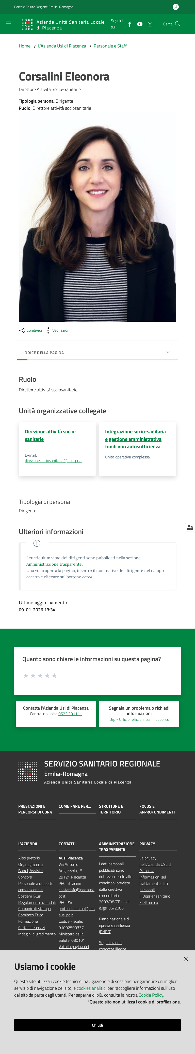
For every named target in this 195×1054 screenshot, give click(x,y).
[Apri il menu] (9, 23)
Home (24, 45)
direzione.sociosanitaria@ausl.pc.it (53, 461)
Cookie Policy (151, 995)
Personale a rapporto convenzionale (35, 887)
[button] (178, 24)
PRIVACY (147, 844)
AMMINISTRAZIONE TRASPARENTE (117, 847)
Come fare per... (75, 806)
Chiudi (97, 1025)
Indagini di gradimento (37, 934)
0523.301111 (70, 714)
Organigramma (30, 864)
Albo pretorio (29, 858)
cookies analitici (91, 988)
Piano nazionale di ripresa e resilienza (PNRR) (114, 925)
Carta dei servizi (31, 928)
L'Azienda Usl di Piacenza (62, 45)
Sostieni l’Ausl (30, 896)
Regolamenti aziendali (37, 902)
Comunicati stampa (34, 909)
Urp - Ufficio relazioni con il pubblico (139, 719)
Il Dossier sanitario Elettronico (154, 899)
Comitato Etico (30, 915)
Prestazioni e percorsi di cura (35, 809)
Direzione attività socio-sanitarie (50, 435)
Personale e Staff (110, 45)
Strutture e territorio (111, 809)
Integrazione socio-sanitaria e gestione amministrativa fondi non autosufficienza (135, 438)
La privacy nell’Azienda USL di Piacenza (155, 864)
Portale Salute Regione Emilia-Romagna (43, 6)
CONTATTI (67, 844)
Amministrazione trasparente (54, 564)
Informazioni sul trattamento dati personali (153, 883)
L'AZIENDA (27, 844)
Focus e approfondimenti (157, 809)
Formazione (28, 921)
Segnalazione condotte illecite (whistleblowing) (113, 949)
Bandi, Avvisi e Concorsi (30, 874)
